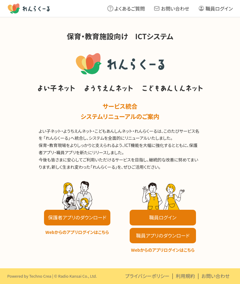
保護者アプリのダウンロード (77, 217)
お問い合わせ (175, 8)
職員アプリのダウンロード (162, 235)
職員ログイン (219, 8)
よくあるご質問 (130, 8)
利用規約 (185, 275)
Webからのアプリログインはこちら (77, 232)
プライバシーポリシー (147, 275)
